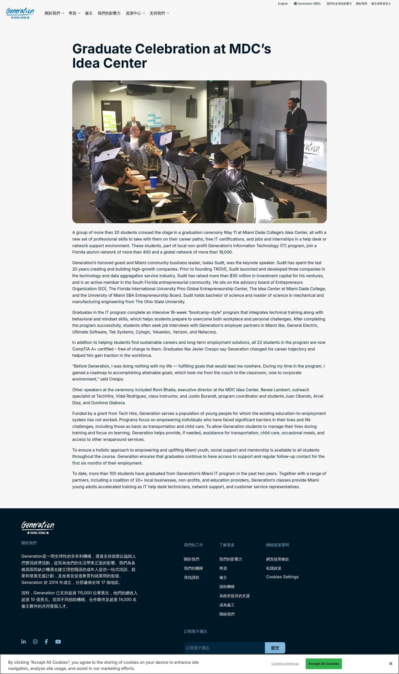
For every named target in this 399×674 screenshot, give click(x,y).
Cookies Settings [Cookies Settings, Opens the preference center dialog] (285, 664)
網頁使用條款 (277, 559)
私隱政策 (273, 568)
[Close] (390, 663)
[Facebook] (46, 641)
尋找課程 (191, 577)
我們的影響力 (109, 13)
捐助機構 (227, 586)
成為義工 (227, 604)
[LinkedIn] (23, 641)
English (283, 3)
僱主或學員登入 (381, 3)
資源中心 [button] (135, 13)
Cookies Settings (282, 576)
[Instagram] (35, 641)
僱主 (89, 13)
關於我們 (361, 3)
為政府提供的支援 (234, 595)
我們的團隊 (193, 568)
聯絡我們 (227, 614)
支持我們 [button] (159, 13)
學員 (74, 13)
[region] (199, 664)
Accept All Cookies (323, 664)
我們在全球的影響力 (339, 3)
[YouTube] (58, 641)
